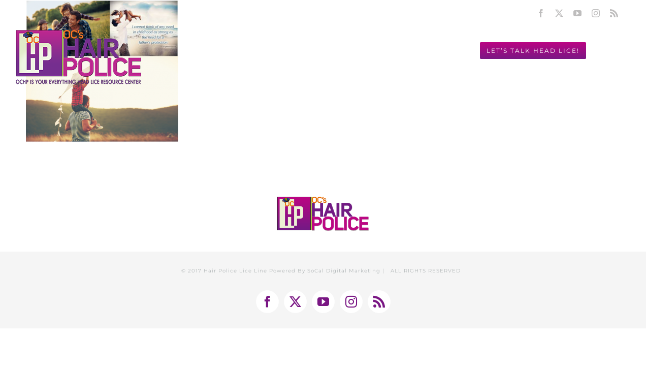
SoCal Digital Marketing (343, 270)
